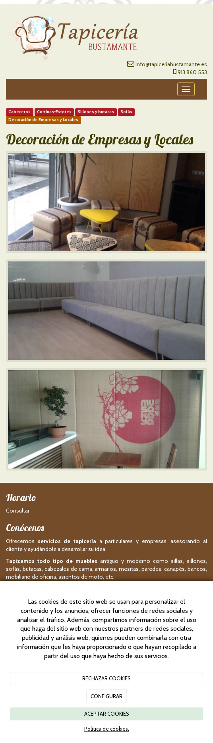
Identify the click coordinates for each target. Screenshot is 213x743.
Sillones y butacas (95, 112)
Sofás (126, 112)
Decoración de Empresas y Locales (43, 120)
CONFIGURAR (106, 696)
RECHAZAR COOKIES (106, 678)
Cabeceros (19, 112)
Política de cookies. (106, 729)
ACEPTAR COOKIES (106, 713)
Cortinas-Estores (54, 112)
